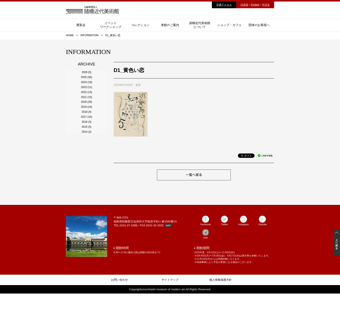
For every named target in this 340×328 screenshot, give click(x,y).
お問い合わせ (119, 314)
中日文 (266, 4)
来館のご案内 (170, 25)
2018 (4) (87, 169)
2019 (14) (86, 157)
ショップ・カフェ (229, 25)
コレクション (140, 25)
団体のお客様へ (259, 25)
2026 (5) (87, 75)
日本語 (244, 4)
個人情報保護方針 (220, 314)
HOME (70, 35)
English (255, 4)
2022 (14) (86, 122)
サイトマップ (170, 314)
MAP (168, 260)
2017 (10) (86, 181)
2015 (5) (87, 204)
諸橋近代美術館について (199, 25)
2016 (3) (87, 192)
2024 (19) (86, 99)
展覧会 (80, 25)
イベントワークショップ (110, 25)
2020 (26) (86, 145)
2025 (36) (86, 87)
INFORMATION (89, 35)
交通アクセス (224, 4)
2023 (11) (86, 110)
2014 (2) (87, 216)
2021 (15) (86, 134)
